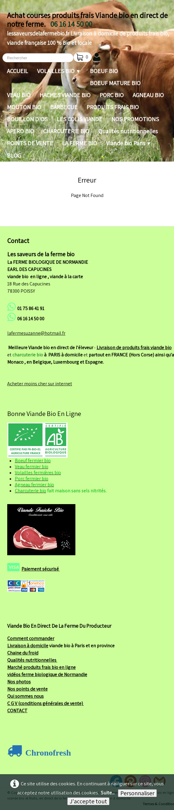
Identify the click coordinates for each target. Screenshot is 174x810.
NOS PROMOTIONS (135, 119)
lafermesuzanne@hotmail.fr (36, 333)
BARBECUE (64, 107)
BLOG (14, 155)
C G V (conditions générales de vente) (45, 703)
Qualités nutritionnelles (128, 131)
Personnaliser (137, 793)
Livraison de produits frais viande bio (134, 347)
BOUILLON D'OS (27, 119)
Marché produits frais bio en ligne (41, 667)
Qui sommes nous (25, 696)
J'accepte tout (88, 801)
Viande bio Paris (128, 143)
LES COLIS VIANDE (79, 119)
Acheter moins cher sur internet (39, 383)
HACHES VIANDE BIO (65, 95)
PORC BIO (112, 95)
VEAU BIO (18, 95)
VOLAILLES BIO (59, 71)
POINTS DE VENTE (30, 143)
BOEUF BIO (104, 71)
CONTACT (17, 710)
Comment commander (30, 638)
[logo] (88, 28)
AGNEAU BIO (148, 95)
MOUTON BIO (24, 107)
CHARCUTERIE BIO (66, 131)
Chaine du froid (22, 653)
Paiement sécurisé (40, 569)
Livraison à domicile (27, 645)
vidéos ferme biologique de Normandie (47, 674)
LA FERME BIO (79, 143)
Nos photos (19, 682)
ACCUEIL (17, 71)
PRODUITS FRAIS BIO (113, 107)
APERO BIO (20, 131)
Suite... (108, 792)
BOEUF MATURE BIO (115, 83)
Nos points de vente (27, 689)
